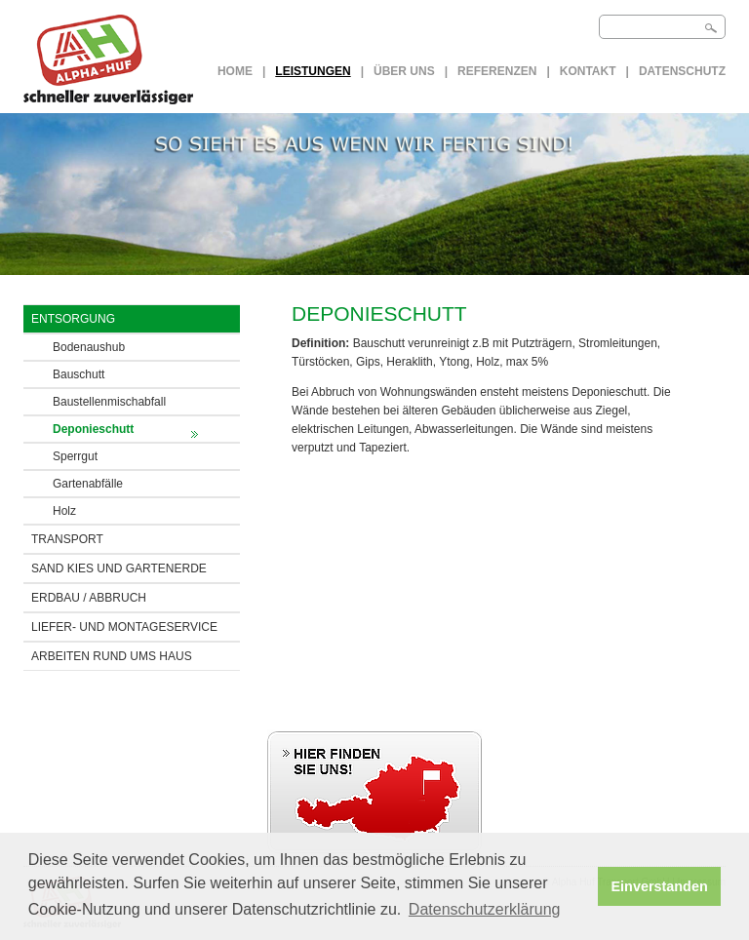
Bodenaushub (89, 347)
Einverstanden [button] (659, 886)
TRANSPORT (67, 539)
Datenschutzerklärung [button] (485, 909)
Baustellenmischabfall (109, 402)
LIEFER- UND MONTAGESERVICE (124, 627)
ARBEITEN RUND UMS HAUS (111, 656)
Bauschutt (78, 374)
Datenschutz (682, 71)
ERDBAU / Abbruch (88, 598)
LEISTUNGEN (312, 71)
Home (235, 71)
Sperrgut (75, 456)
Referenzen (496, 71)
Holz (64, 511)
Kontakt (588, 71)
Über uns (404, 71)
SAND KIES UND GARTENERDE (119, 568)
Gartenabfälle (88, 483)
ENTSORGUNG (73, 319)
